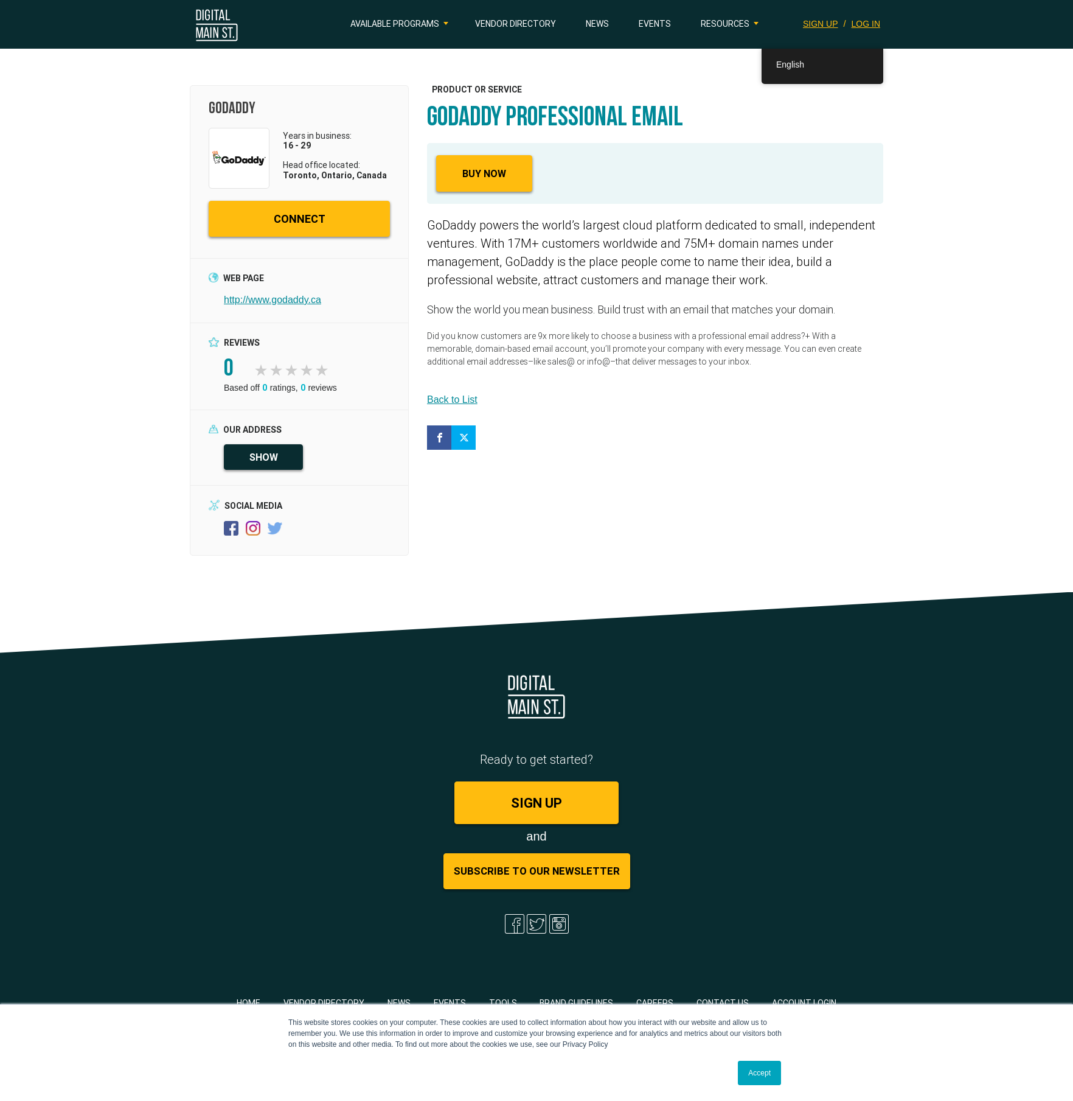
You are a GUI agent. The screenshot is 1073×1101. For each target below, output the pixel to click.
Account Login (804, 1003)
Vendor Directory (515, 23)
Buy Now (484, 173)
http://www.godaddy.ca (272, 300)
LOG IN (866, 24)
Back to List (452, 399)
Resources (725, 23)
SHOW (263, 457)
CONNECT (299, 219)
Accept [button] (759, 1073)
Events (655, 23)
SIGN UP (820, 24)
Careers (654, 1003)
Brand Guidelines (576, 1003)
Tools (503, 1003)
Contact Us (722, 1003)
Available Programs (394, 23)
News (597, 23)
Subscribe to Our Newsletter (537, 871)
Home (248, 1003)
